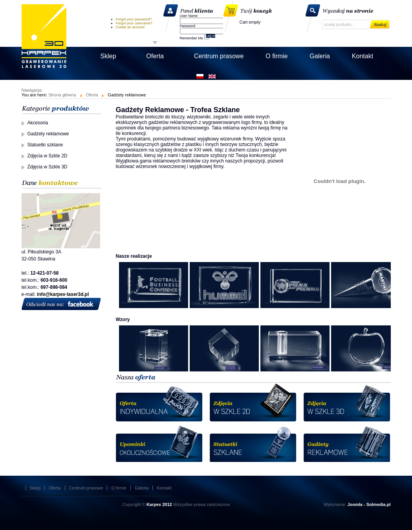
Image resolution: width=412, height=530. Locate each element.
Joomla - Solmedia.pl (368, 504)
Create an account (130, 27)
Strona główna (62, 94)
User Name (189, 16)
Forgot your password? (134, 19)
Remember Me (191, 38)
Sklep (35, 488)
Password (188, 26)
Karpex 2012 (159, 504)
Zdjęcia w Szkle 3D (47, 167)
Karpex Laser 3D (44, 36)
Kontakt (164, 488)
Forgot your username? (134, 23)
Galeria (141, 488)
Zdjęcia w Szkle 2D (47, 156)
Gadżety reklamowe (48, 134)
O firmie (118, 488)
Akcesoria (37, 123)
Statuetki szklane (45, 145)
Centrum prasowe (86, 488)
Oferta (92, 94)
